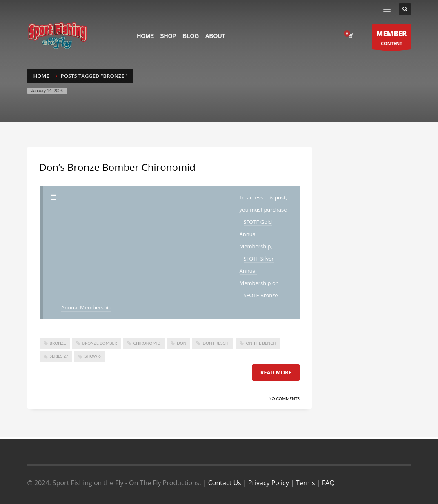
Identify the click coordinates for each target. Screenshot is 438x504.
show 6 (92, 356)
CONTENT (391, 39)
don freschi (215, 342)
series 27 (59, 356)
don (181, 342)
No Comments (284, 398)
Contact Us (224, 482)
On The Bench (261, 342)
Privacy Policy (268, 482)
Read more (275, 372)
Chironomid (147, 342)
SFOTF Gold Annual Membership (256, 234)
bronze (58, 342)
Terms (305, 482)
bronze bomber (99, 342)
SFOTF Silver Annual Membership (257, 271)
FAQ (328, 482)
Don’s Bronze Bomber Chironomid (118, 167)
